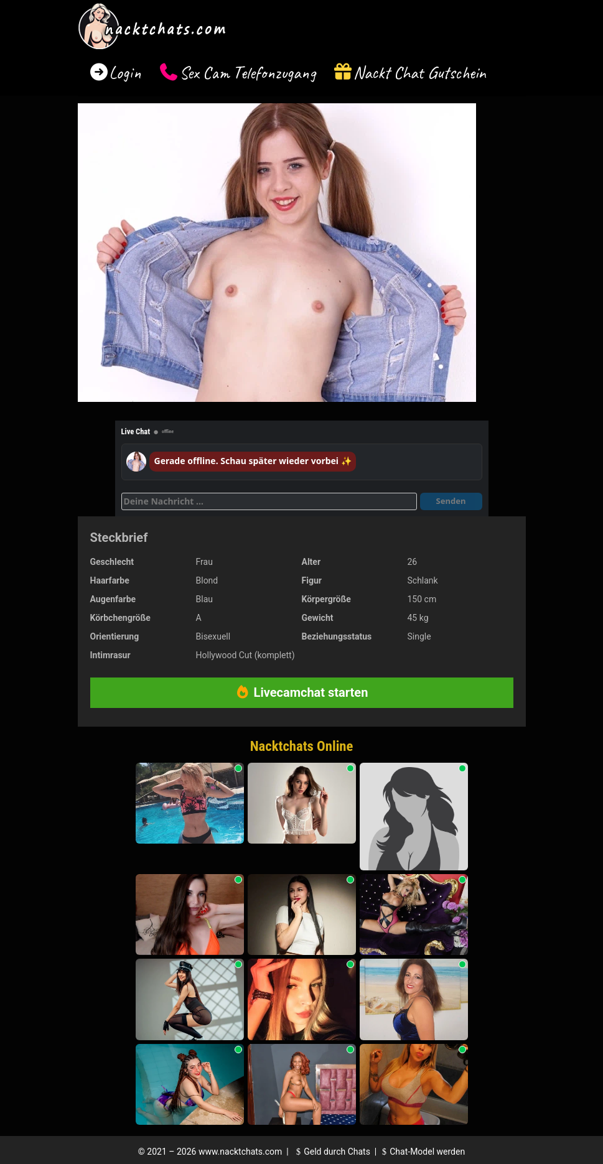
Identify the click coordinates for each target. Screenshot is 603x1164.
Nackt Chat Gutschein (419, 72)
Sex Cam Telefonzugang (247, 72)
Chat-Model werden (422, 1152)
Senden (451, 500)
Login (125, 72)
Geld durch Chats (331, 1152)
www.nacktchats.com (241, 1152)
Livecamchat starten (301, 692)
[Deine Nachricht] (269, 501)
